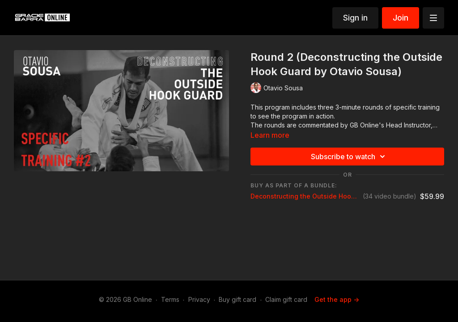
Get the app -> (336, 299)
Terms (170, 299)
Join (400, 17)
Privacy (199, 299)
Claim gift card (286, 299)
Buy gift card (237, 299)
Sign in (355, 17)
